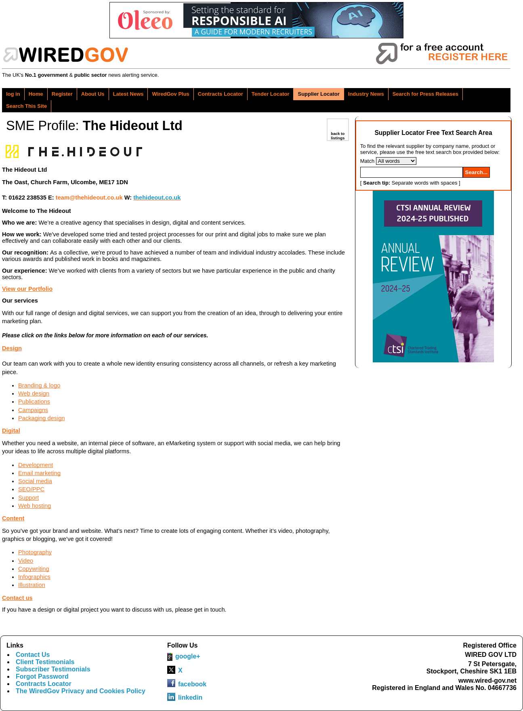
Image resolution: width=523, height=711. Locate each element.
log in (13, 94)
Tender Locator (271, 94)
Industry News (366, 94)
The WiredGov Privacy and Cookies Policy (80, 691)
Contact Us (33, 654)
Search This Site (26, 106)
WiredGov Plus (170, 94)
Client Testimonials (45, 661)
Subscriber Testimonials (53, 669)
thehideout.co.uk (157, 197)
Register (62, 94)
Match (367, 161)
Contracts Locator (220, 94)
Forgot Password (42, 676)
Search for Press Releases (425, 94)
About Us (93, 94)
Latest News (128, 94)
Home (36, 94)
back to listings (337, 135)
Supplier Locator (318, 94)
